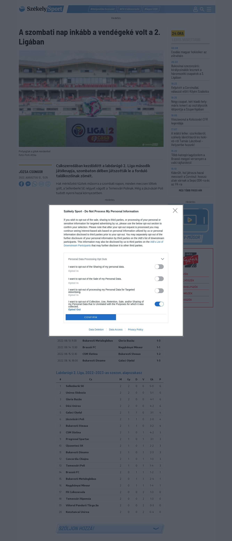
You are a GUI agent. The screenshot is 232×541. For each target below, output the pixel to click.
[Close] (176, 211)
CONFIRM (90, 317)
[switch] (159, 266)
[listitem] (116, 259)
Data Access (116, 329)
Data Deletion (96, 329)
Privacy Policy (135, 329)
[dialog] (116, 270)
